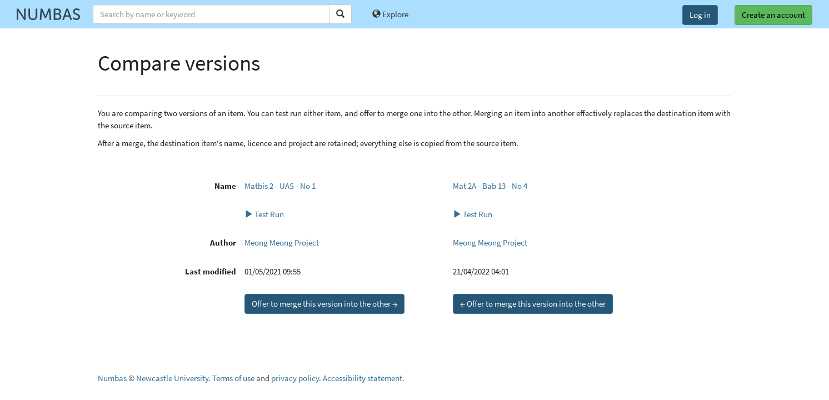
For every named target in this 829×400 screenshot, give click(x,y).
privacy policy (295, 378)
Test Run (264, 214)
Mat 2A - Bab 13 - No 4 (490, 186)
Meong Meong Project (281, 242)
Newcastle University (172, 378)
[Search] (340, 14)
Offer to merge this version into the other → (324, 303)
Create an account (773, 14)
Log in (700, 14)
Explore (390, 14)
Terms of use (233, 378)
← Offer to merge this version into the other (533, 303)
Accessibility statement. (363, 378)
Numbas (112, 378)
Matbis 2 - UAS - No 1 (280, 186)
